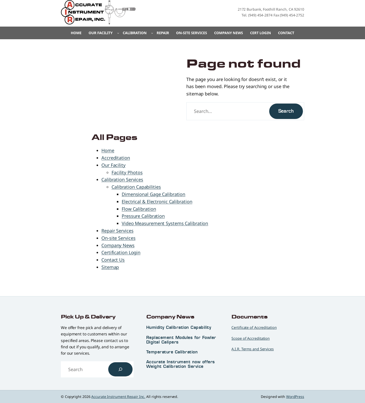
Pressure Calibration (143, 216)
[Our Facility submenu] (118, 33)
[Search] (120, 369)
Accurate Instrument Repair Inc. (118, 396)
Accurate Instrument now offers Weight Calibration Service (180, 364)
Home (76, 32)
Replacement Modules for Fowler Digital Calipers (181, 339)
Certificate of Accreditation (254, 327)
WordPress (295, 396)
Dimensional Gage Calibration (153, 194)
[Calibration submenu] (152, 33)
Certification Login (120, 252)
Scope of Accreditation (250, 338)
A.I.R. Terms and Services (252, 349)
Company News (118, 245)
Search (286, 111)
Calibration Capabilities (136, 187)
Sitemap (110, 267)
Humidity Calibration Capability (178, 327)
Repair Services (117, 231)
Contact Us (113, 260)
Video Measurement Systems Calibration (165, 223)
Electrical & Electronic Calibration (157, 201)
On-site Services (118, 238)
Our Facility (113, 165)
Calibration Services (122, 179)
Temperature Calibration (172, 352)
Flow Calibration (139, 209)
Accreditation (115, 158)
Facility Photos (127, 172)
